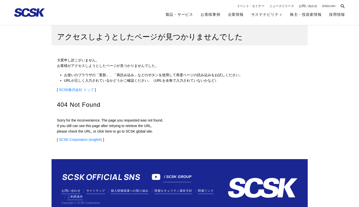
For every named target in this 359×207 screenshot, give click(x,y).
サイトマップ (95, 190)
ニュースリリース (281, 6)
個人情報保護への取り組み (130, 190)
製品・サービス (179, 15)
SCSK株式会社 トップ (76, 90)
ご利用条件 (75, 196)
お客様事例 (210, 15)
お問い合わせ (308, 6)
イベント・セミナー (250, 6)
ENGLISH (328, 6)
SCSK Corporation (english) (80, 140)
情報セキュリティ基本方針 (173, 190)
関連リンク (206, 190)
